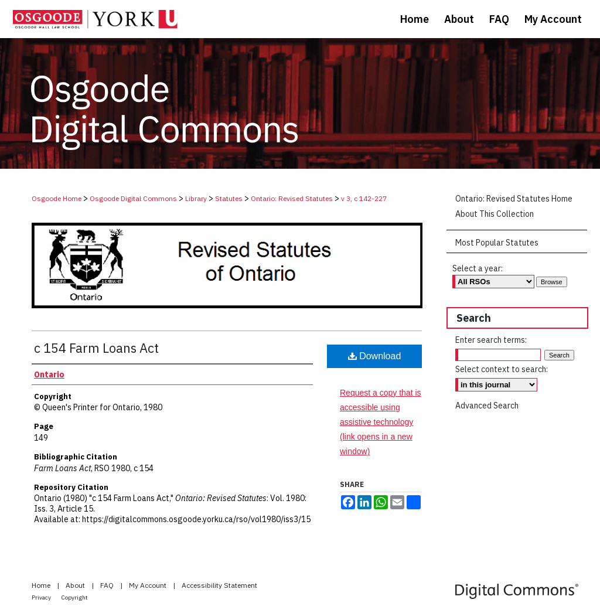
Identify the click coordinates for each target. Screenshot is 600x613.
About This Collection (494, 214)
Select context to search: (501, 369)
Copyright (75, 597)
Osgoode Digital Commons (133, 198)
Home (42, 585)
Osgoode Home (56, 198)
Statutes (229, 198)
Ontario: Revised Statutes (292, 198)
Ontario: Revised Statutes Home (513, 198)
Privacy (42, 597)
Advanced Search (487, 405)
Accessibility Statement (219, 585)
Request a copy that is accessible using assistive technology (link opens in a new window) (380, 422)
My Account (148, 585)
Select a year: (477, 268)
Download (374, 356)
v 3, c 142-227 (364, 198)
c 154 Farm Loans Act (96, 347)
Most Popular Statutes (496, 242)
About (76, 585)
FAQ (107, 585)
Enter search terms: (491, 340)
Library (196, 198)
